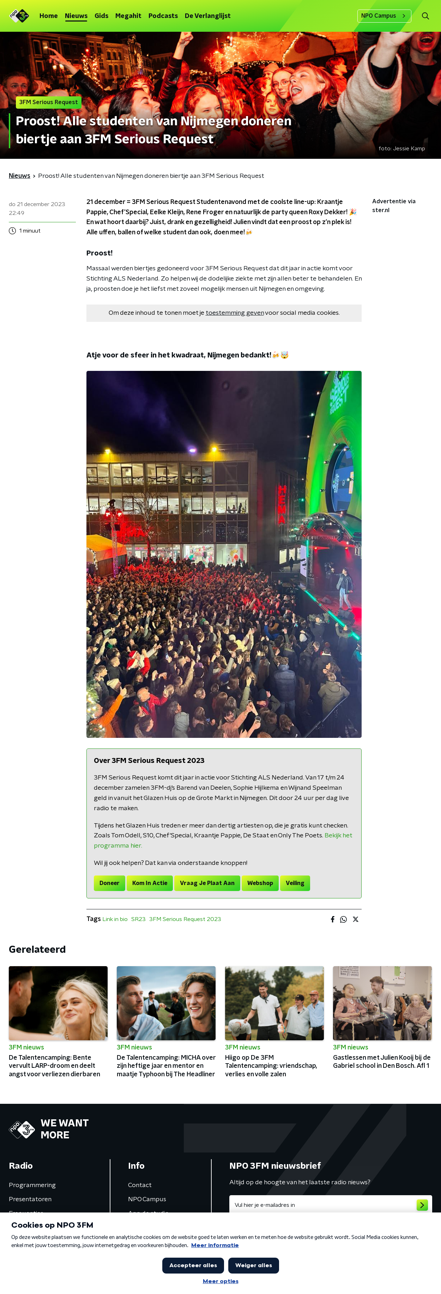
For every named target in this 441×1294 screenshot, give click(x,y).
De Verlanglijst (208, 16)
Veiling (295, 883)
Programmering (32, 1185)
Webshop (260, 883)
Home (49, 16)
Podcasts (163, 16)
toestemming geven (235, 313)
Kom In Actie (149, 883)
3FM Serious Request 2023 (185, 919)
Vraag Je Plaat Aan (207, 883)
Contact (140, 1185)
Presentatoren (30, 1199)
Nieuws (76, 16)
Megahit (128, 16)
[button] (425, 16)
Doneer (109, 883)
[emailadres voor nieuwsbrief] (330, 1205)
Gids (101, 16)
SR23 (138, 919)
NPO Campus (384, 15)
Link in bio (115, 919)
